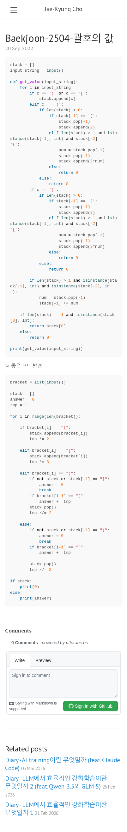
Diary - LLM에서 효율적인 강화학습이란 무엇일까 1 (56, 809)
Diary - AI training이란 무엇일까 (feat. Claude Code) (62, 764)
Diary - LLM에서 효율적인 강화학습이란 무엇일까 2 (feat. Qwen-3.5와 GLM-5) (60, 786)
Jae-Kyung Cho (63, 9)
